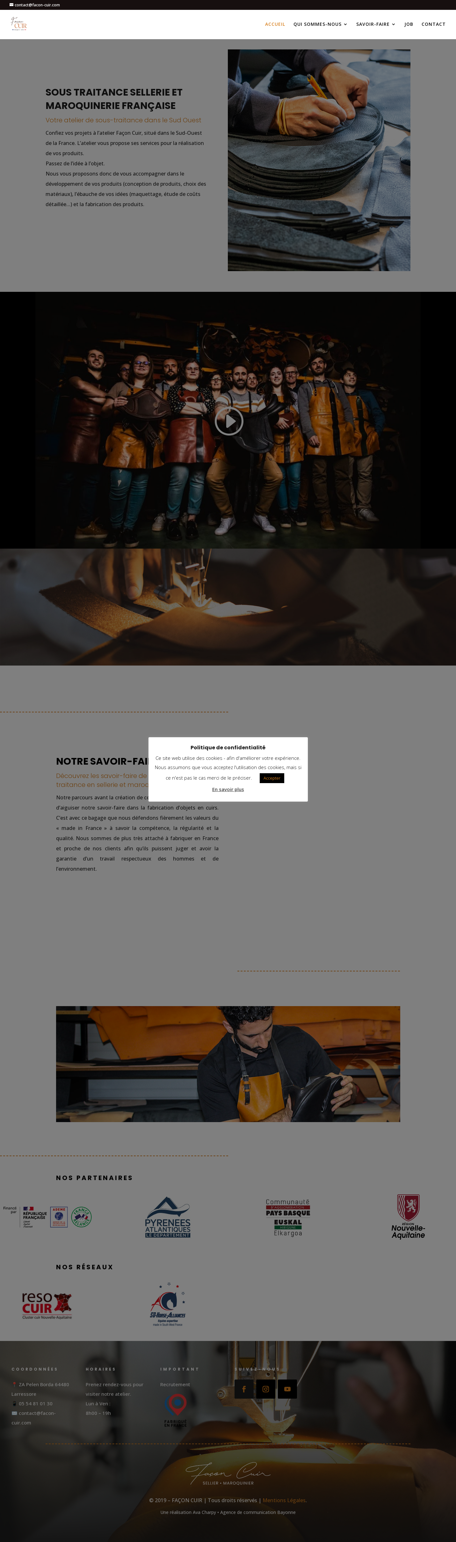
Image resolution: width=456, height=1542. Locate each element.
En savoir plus (228, 789)
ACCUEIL (275, 24)
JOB (408, 24)
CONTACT (434, 24)
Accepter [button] (272, 778)
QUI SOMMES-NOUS (317, 24)
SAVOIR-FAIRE (373, 24)
